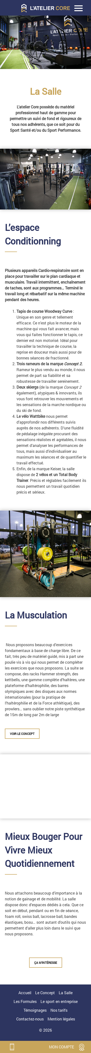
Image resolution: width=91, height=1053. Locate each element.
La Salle (66, 992)
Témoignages (35, 1010)
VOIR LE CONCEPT (22, 734)
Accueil (24, 992)
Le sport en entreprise (59, 1001)
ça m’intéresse (45, 963)
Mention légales (61, 1018)
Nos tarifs (58, 1010)
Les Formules (25, 1001)
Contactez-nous (30, 1018)
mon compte (61, 1046)
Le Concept (45, 992)
